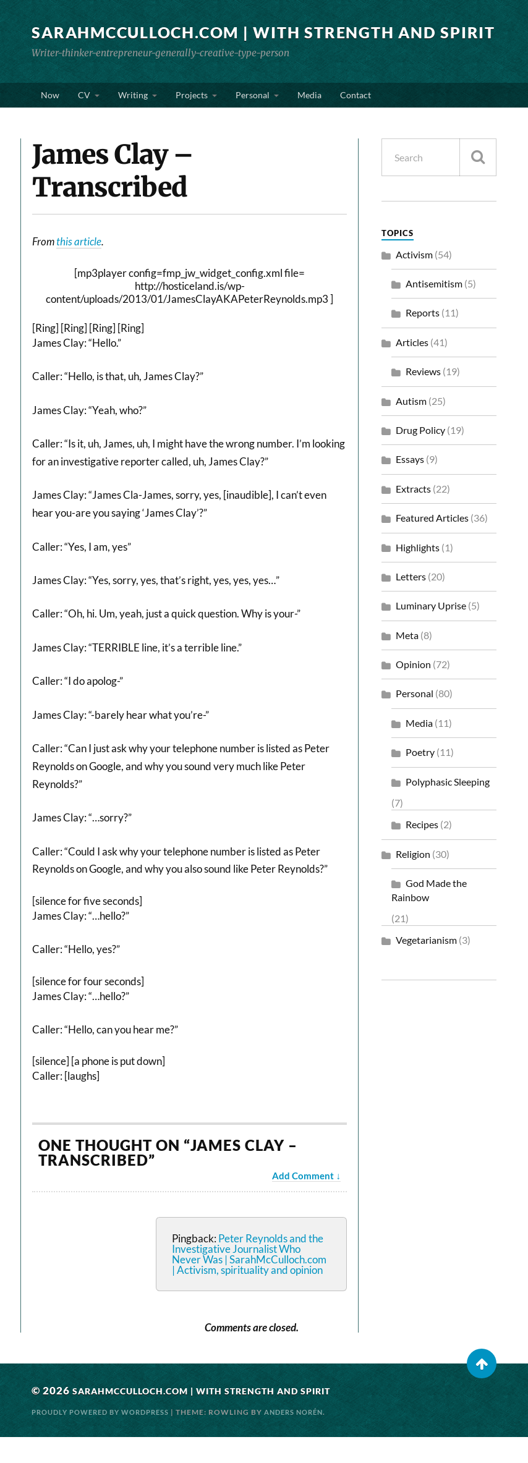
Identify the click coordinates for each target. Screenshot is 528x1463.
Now (50, 116)
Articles (412, 368)
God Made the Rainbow (429, 915)
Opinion (413, 690)
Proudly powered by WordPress (107, 1438)
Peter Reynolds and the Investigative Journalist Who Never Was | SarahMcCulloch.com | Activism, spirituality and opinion (249, 1280)
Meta (407, 661)
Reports (423, 339)
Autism (411, 427)
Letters (411, 602)
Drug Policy (420, 456)
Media (309, 116)
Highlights (418, 573)
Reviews (423, 397)
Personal (253, 116)
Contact (355, 116)
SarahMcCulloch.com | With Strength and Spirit (245, 40)
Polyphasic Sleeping (448, 807)
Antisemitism (434, 309)
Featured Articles (432, 543)
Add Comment (303, 1201)
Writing (133, 116)
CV (84, 116)
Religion (413, 880)
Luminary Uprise (431, 631)
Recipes (422, 851)
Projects (192, 116)
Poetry (420, 778)
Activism (414, 280)
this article (78, 267)
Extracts (413, 514)
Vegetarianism (426, 966)
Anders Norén (310, 1438)
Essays (410, 485)
